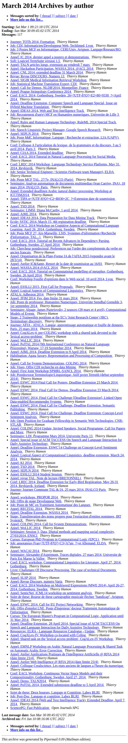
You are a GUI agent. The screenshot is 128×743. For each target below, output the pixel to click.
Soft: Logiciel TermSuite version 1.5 (35, 61)
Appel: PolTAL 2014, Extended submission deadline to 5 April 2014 (57, 685)
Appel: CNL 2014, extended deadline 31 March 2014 (47, 72)
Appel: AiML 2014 (23, 214)
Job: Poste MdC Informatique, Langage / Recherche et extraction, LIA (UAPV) (64, 137)
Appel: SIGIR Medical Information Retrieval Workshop (48, 80)
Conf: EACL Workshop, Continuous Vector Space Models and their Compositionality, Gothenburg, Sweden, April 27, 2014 (56, 675)
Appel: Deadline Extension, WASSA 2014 (39, 512)
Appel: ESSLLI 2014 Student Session (36, 474)
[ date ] (73, 16)
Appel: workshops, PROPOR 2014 (34, 497)
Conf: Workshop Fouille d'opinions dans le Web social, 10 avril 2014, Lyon (62, 279)
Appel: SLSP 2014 (23, 577)
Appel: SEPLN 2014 (24, 133)
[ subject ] (60, 16)
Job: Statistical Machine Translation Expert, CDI (44, 84)
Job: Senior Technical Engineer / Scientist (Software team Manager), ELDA (62, 172)
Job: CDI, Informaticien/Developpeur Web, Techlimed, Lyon (52, 45)
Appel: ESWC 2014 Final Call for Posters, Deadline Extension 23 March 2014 (64, 382)
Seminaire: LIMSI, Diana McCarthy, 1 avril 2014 (44, 210)
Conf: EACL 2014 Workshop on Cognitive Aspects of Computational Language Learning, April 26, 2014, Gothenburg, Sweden (64, 227)
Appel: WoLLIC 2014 (25, 340)
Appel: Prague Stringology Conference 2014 (41, 91)
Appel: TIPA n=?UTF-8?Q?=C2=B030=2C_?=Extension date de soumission (63, 199)
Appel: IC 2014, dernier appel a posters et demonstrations (50, 57)
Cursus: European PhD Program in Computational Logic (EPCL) (55, 539)
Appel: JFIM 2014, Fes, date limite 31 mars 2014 (44, 298)
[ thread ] (46, 16)
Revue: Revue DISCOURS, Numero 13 (37, 76)
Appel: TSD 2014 (22, 206)
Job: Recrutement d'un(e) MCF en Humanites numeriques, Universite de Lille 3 (65, 114)
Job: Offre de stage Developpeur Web (36, 501)
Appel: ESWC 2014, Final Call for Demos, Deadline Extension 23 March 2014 (64, 390)
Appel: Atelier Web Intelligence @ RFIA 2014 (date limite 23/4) (54, 662)
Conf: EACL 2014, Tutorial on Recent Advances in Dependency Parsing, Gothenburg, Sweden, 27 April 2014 (60, 242)
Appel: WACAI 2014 (25, 551)
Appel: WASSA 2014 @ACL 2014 (34, 267)
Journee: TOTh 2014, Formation (32, 42)
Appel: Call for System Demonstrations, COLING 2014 (48, 363)
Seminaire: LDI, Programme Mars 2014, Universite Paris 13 (51, 436)
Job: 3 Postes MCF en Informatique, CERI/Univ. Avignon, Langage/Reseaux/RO (65, 49)
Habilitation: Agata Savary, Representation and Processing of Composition (61, 355)
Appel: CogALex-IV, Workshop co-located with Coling (48, 635)
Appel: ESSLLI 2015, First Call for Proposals (41, 287)
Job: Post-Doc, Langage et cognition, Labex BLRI (45, 696)
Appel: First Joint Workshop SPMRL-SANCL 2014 (46, 371)
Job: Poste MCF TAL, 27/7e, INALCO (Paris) (42, 179)
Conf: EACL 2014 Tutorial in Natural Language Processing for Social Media (63, 156)
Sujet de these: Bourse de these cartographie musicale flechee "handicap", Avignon (67, 597)
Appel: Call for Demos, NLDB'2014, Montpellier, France (49, 88)
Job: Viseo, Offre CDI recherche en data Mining (43, 367)
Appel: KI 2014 (21, 463)
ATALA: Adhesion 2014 (27, 294)
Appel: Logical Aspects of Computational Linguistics (47, 290)
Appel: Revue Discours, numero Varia (36, 581)
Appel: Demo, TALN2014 (28, 681)
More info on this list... (26, 19)
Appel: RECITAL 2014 (26, 509)
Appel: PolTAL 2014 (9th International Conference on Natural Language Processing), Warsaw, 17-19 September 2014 (59, 346)
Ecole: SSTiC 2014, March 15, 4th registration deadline (48, 221)
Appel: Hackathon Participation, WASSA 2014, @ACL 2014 (52, 68)
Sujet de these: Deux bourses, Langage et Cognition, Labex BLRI (55, 692)
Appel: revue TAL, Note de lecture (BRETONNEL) (46, 478)
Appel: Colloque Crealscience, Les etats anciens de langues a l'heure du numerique (67, 666)
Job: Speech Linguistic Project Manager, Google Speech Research (55, 130)
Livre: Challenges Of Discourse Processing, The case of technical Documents (63, 570)
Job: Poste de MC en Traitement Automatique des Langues (50, 505)
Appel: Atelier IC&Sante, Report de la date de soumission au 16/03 (56, 264)
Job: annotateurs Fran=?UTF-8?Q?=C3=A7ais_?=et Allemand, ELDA (58, 543)
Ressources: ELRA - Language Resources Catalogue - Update (52, 631)
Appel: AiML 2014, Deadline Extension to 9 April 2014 (48, 352)
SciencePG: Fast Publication (30, 708)
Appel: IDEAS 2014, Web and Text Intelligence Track (47, 110)
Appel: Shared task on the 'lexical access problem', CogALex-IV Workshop (62, 639)
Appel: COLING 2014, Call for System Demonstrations (48, 524)
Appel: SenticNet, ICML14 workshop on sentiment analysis (51, 593)
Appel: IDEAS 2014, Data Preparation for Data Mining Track (52, 218)
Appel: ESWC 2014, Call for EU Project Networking (46, 604)
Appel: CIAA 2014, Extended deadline (37, 153)
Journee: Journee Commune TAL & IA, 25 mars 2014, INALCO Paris (58, 489)
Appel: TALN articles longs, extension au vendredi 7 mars (50, 65)
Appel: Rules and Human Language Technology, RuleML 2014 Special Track (63, 122)
